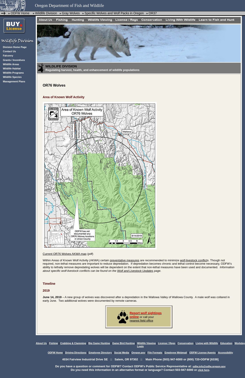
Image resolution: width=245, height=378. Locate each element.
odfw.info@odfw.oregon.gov (208, 366)
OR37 (153, 13)
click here (203, 370)
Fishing (53, 343)
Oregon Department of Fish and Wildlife (69, 5)
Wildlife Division (46, 13)
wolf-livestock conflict (193, 260)
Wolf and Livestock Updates (135, 270)
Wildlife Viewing (146, 343)
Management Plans (14, 81)
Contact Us (9, 51)
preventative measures (124, 260)
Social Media (121, 352)
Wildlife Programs (13, 72)
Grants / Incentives (14, 60)
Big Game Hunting (99, 343)
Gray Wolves (71, 13)
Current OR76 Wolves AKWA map (65, 253)
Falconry (8, 55)
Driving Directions (75, 352)
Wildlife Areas (11, 64)
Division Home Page (15, 47)
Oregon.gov (138, 352)
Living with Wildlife (207, 343)
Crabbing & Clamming (73, 343)
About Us (41, 343)
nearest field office (141, 320)
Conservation (185, 343)
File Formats (155, 352)
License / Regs (166, 343)
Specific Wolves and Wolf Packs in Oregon (114, 13)
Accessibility (225, 352)
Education (226, 343)
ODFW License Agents (202, 352)
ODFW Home (20, 13)
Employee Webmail (176, 352)
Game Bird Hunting (123, 343)
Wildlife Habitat (12, 68)
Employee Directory (100, 352)
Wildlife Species (12, 77)
